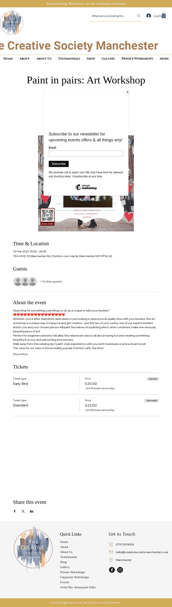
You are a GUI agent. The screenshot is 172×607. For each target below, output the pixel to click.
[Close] (127, 92)
